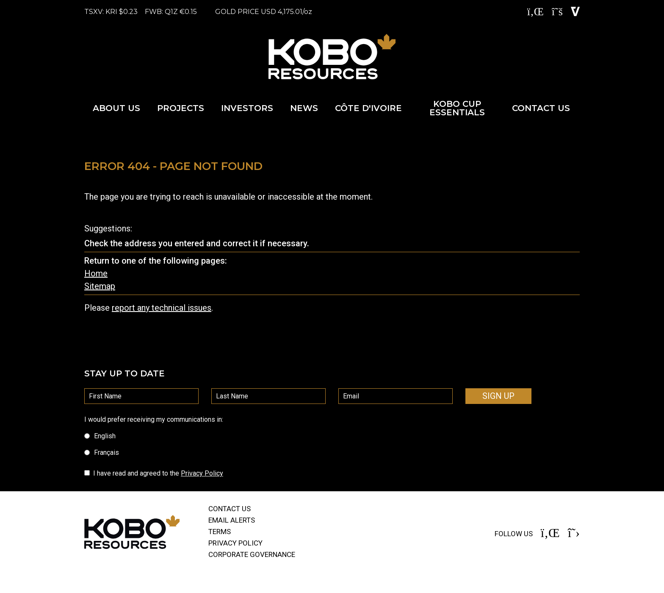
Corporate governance (251, 554)
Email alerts (231, 520)
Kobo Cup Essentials (457, 108)
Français (101, 452)
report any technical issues (161, 308)
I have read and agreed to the (158, 473)
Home (96, 273)
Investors (247, 108)
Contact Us (541, 108)
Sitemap (99, 286)
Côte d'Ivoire (368, 108)
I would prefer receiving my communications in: (153, 419)
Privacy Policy (202, 473)
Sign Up (498, 396)
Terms (219, 531)
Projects (180, 108)
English (100, 436)
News (304, 108)
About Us (116, 108)
